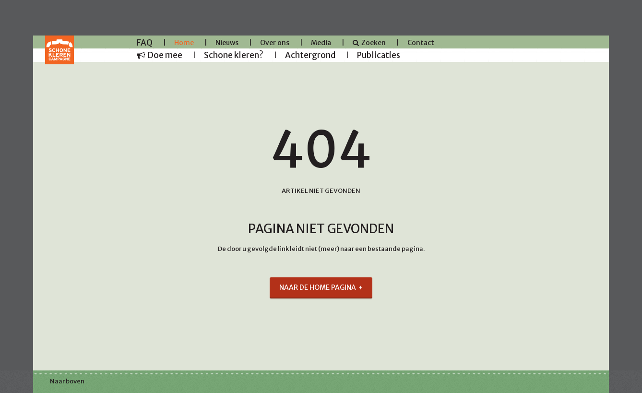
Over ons (274, 42)
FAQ (145, 42)
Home (184, 42)
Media (321, 42)
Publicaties (378, 55)
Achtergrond (310, 55)
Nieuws (226, 42)
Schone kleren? (233, 55)
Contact (420, 42)
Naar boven (67, 381)
